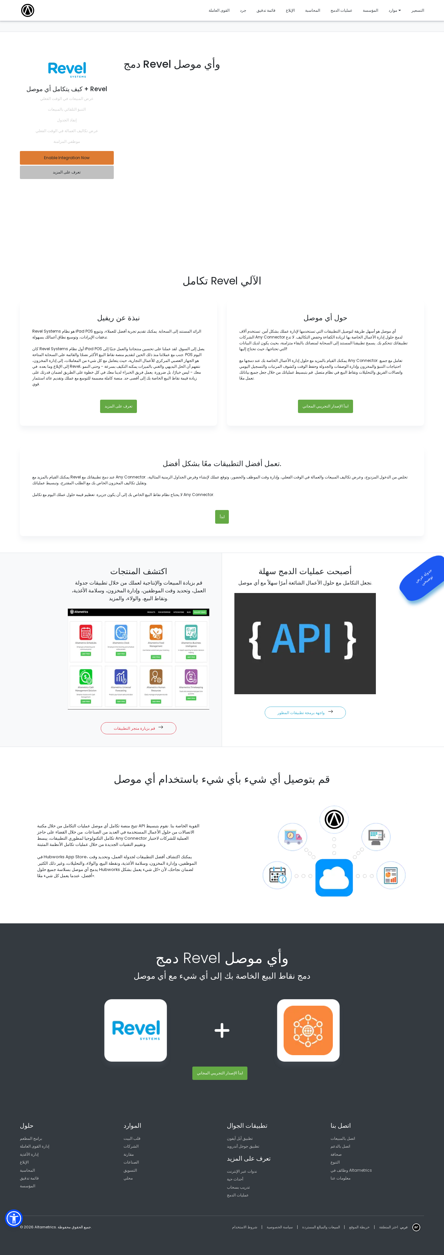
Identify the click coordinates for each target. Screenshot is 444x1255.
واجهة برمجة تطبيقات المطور (305, 712)
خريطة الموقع (359, 1227)
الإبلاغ (24, 1162)
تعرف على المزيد (67, 172)
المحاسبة (27, 1170)
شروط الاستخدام (244, 1227)
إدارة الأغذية (29, 1154)
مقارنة (129, 1154)
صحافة (336, 1154)
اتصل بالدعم (340, 1146)
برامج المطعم (31, 1138)
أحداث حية (235, 1179)
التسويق (130, 1170)
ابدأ (222, 516)
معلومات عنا (340, 1178)
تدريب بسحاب (238, 1187)
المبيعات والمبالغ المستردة (321, 1227)
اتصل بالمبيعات (343, 1138)
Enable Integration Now (67, 157)
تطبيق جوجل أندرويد (243, 1146)
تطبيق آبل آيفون (240, 1138)
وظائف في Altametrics (351, 1170)
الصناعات (131, 1162)
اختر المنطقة (388, 1227)
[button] (14, 1218)
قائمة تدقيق (29, 1178)
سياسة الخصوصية (280, 1227)
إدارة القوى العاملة (34, 1146)
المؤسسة (27, 1186)
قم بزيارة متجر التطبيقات (138, 727)
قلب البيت (132, 1138)
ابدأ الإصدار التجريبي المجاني (325, 406)
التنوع (335, 1162)
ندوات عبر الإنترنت (242, 1171)
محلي (128, 1178)
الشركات (131, 1146)
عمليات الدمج (238, 1195)
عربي (404, 1227)
